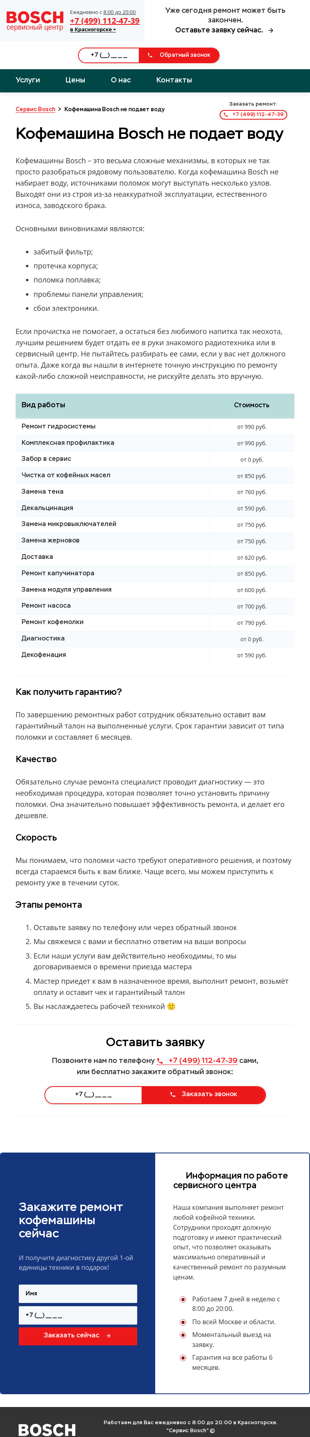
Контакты (174, 80)
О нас (121, 80)
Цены (75, 80)
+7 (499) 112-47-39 (105, 20)
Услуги (28, 80)
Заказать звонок (203, 1094)
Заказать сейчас (78, 1336)
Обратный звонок (178, 55)
